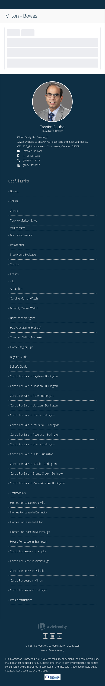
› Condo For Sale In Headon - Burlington (33, 386)
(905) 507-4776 (31, 160)
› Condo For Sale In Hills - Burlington (30, 454)
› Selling (13, 201)
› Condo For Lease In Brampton (27, 551)
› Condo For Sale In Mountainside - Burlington (36, 483)
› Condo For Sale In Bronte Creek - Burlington (36, 473)
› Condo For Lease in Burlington (27, 590)
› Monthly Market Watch (23, 308)
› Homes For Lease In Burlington (28, 512)
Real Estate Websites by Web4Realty (45, 645)
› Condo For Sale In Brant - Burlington (31, 415)
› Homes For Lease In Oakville (26, 503)
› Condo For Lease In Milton (25, 580)
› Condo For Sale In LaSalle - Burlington (32, 464)
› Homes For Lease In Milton (25, 522)
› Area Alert (15, 289)
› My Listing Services (20, 235)
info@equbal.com (32, 151)
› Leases (13, 274)
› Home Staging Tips (20, 347)
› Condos (14, 264)
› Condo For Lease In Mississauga (28, 561)
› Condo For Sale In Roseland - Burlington (33, 435)
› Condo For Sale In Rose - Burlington (31, 396)
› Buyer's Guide (17, 357)
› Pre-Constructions (20, 600)
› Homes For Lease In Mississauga (29, 532)
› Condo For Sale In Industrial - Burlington (33, 425)
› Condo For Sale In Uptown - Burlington (33, 405)
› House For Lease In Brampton (27, 541)
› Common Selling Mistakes (25, 337)
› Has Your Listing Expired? (25, 328)
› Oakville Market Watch (23, 298)
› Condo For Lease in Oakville (26, 571)
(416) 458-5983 (31, 155)
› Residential (16, 245)
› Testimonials (17, 493)
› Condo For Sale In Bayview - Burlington (33, 376)
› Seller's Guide (17, 366)
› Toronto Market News (22, 220)
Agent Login (73, 645)
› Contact (14, 211)
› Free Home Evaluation (22, 255)
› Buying (13, 191)
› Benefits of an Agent (21, 318)
